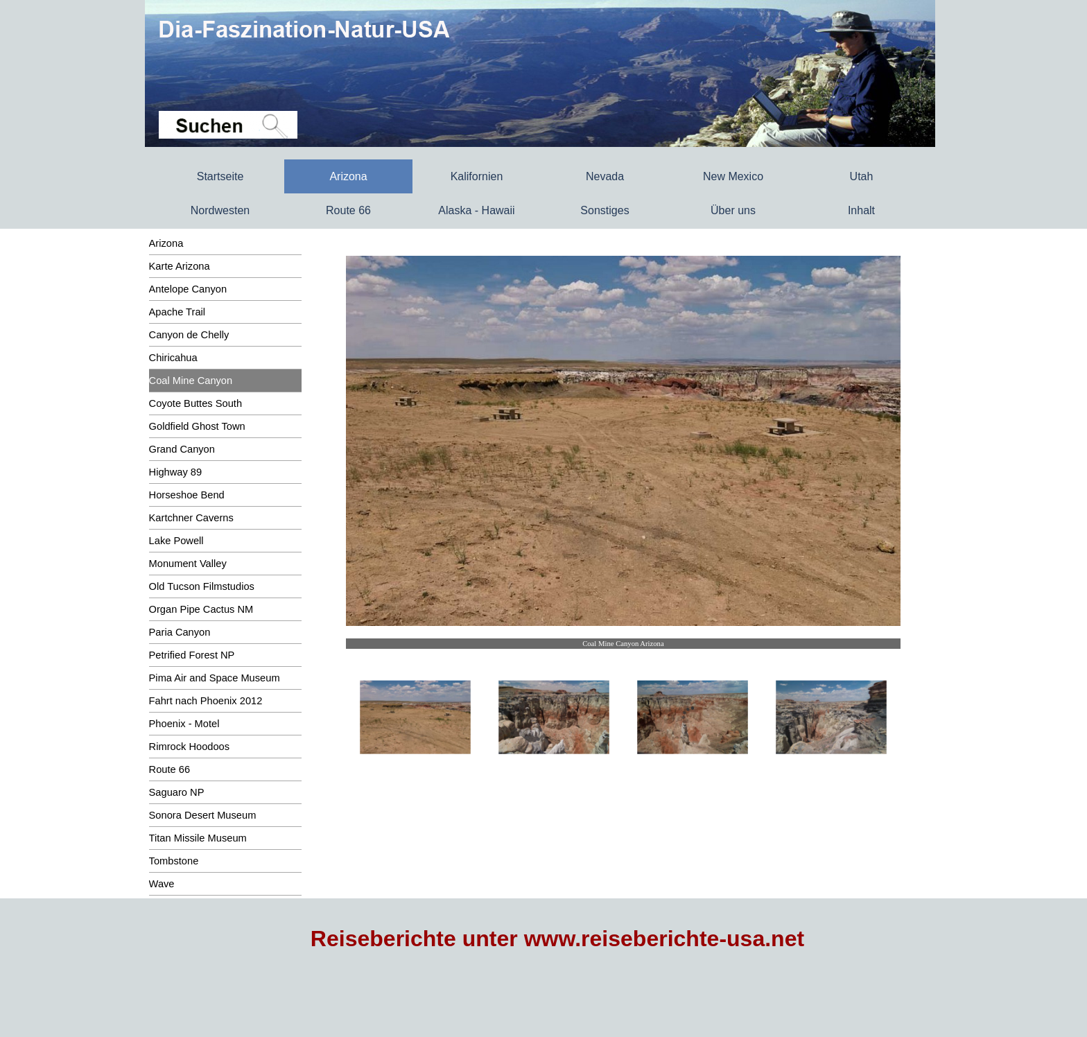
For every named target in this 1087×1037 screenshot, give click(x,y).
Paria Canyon (180, 632)
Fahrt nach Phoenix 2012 (206, 700)
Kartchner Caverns (191, 517)
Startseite (220, 176)
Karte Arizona (179, 266)
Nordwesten (220, 210)
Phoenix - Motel (184, 723)
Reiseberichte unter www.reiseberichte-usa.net (557, 938)
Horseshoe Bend (187, 494)
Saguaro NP (177, 792)
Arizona (166, 243)
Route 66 (348, 210)
